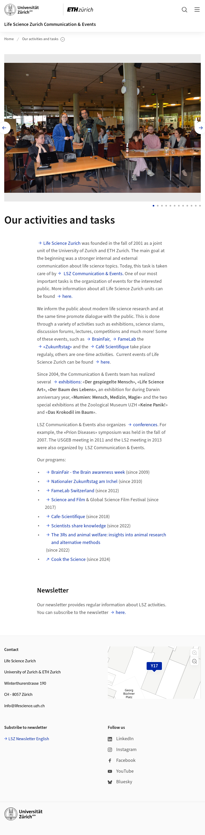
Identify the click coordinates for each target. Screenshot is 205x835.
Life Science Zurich (62, 241)
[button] (194, 651)
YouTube (121, 769)
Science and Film (68, 498)
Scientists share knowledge (78, 524)
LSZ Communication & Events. (93, 272)
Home (9, 39)
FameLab (127, 337)
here (105, 360)
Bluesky (120, 780)
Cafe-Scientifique (68, 515)
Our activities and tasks (43, 39)
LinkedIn (121, 737)
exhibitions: (70, 380)
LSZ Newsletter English (28, 737)
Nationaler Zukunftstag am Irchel (84, 480)
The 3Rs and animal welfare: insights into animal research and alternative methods (108, 537)
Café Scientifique (112, 345)
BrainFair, (101, 337)
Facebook (122, 759)
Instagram (122, 748)
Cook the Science (68, 558)
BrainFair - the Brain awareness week (88, 470)
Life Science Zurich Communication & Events (50, 24)
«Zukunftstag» (57, 345)
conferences (145, 423)
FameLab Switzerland (72, 489)
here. (67, 295)
